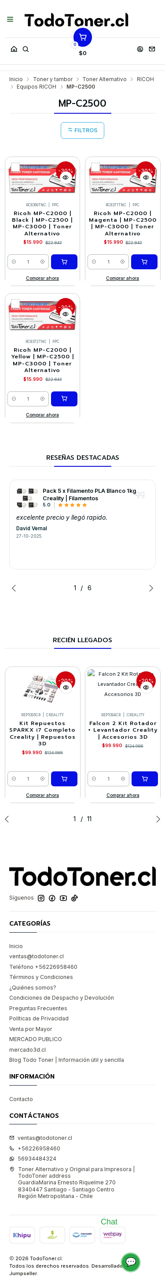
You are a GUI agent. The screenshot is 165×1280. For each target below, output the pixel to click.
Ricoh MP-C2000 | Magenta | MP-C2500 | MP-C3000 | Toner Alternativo (123, 224)
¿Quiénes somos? (32, 987)
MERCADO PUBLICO (35, 1039)
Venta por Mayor (30, 1029)
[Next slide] (149, 588)
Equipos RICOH (36, 86)
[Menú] (10, 20)
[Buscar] (25, 47)
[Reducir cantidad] (14, 262)
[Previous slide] (15, 588)
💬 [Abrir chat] (130, 1262)
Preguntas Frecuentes (38, 1008)
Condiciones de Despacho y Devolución (61, 997)
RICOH (145, 79)
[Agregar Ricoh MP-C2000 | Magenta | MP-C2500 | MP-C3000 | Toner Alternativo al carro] (144, 261)
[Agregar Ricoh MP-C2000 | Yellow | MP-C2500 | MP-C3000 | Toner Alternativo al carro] (64, 398)
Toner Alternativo (104, 79)
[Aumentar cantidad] (42, 262)
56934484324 (32, 1158)
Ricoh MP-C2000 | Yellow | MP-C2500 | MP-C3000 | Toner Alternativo (42, 360)
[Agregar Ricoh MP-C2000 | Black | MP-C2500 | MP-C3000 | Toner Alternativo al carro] (64, 261)
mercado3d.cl (27, 1049)
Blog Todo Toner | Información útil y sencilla (66, 1060)
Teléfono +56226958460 (43, 967)
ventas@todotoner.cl (36, 956)
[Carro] (82, 47)
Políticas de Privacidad (39, 1018)
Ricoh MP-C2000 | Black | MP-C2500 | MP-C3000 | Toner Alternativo (42, 224)
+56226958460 (34, 1148)
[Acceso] (139, 47)
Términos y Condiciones (41, 977)
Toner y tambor (53, 79)
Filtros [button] (82, 130)
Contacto (21, 1099)
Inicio (16, 79)
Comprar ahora (42, 278)
